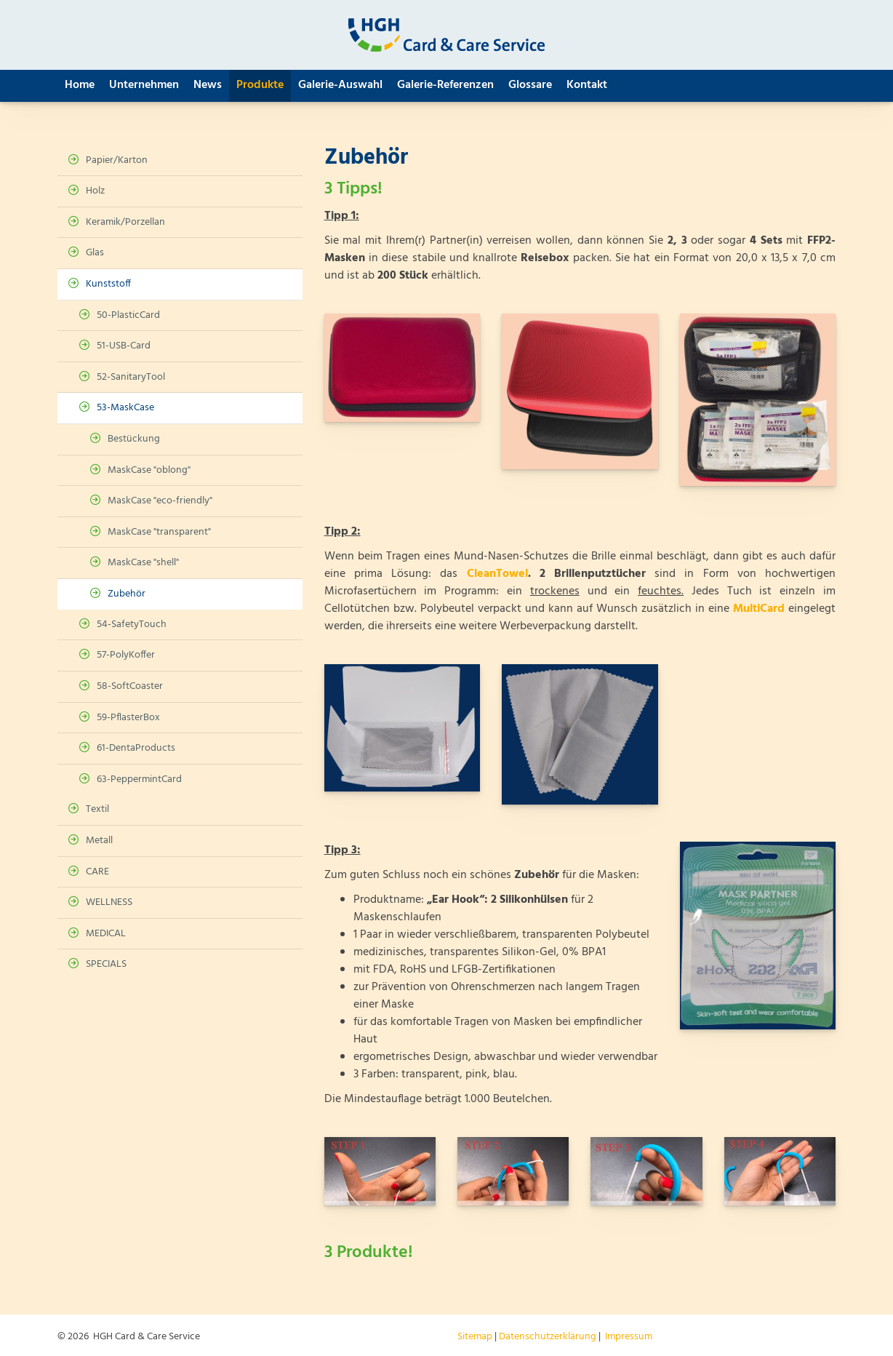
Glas (95, 252)
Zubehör (126, 594)
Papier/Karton (117, 160)
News (207, 85)
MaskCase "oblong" (149, 470)
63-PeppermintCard (139, 779)
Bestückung (134, 439)
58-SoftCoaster (130, 686)
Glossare (530, 85)
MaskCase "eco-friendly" (160, 500)
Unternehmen (144, 85)
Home (80, 85)
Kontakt (586, 85)
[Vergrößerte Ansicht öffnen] (402, 368)
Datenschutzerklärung (547, 1336)
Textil (97, 809)
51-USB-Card (124, 346)
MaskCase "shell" (143, 562)
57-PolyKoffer (126, 655)
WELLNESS (109, 902)
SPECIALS (106, 964)
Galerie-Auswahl (340, 85)
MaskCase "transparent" (159, 532)
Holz (95, 191)
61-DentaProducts (136, 748)
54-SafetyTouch (132, 624)
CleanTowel (497, 574)
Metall (99, 840)
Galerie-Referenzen (445, 85)
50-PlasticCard (128, 315)
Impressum (628, 1336)
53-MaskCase (125, 407)
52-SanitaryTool (131, 377)
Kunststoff (108, 284)
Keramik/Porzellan (125, 222)
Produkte (260, 85)
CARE (97, 872)
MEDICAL (106, 933)
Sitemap (474, 1336)
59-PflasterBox (128, 717)
